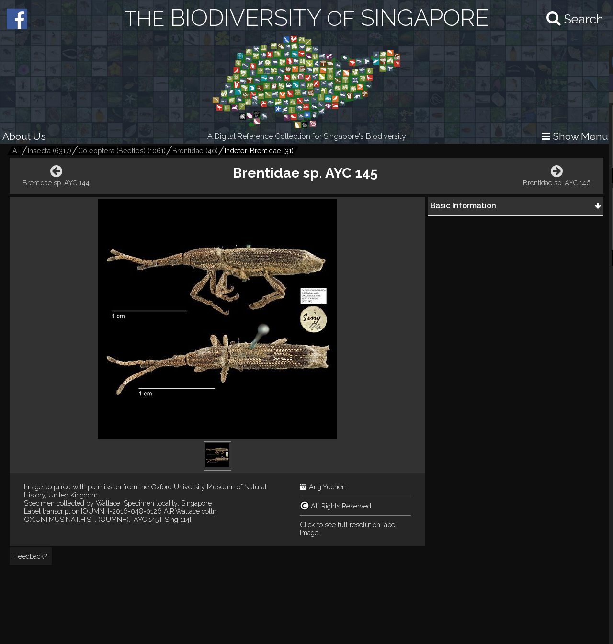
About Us (24, 136)
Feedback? (30, 556)
